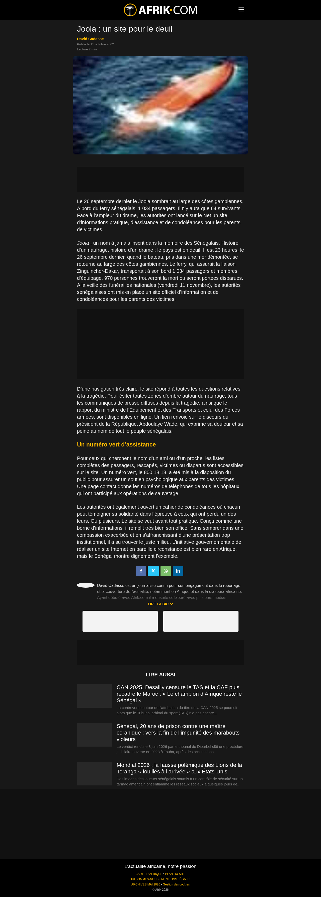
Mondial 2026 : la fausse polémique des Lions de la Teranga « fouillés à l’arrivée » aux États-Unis (179, 768)
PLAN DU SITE (175, 874)
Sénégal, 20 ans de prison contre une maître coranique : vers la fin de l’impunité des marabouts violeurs (178, 732)
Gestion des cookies (176, 884)
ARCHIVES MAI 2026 (145, 884)
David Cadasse (90, 39)
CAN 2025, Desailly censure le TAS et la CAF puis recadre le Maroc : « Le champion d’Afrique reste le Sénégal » (179, 693)
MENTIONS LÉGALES (176, 879)
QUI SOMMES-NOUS (144, 879)
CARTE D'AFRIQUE (148, 874)
